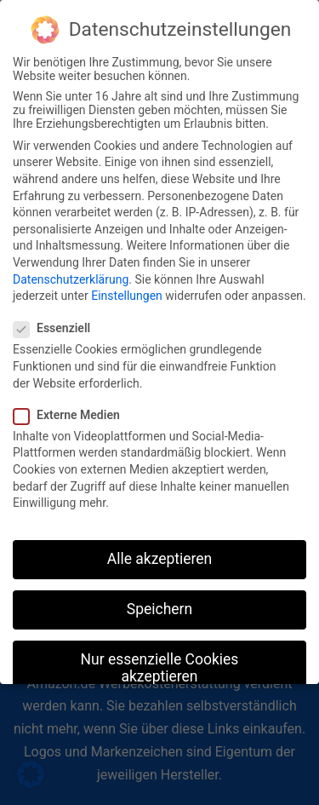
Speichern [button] (159, 598)
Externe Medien (72, 404)
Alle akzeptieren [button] (160, 547)
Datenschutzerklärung (70, 267)
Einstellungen (126, 284)
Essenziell (57, 317)
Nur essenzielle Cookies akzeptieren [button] (160, 657)
